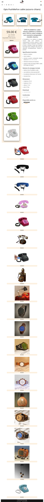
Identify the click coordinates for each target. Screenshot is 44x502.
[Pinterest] (6, 4)
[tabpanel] (8, 20)
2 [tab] (20, 28)
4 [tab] (24, 28)
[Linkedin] (11, 4)
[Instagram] (13, 4)
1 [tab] (19, 28)
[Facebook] (2, 4)
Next (41, 20)
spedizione (12, 36)
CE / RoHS (26, 97)
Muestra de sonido (32, 59)
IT (41, 1)
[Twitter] (4, 4)
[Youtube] (8, 4)
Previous (2, 20)
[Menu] (8, 2)
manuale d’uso (27, 92)
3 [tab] (22, 28)
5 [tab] (26, 28)
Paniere (41, 5)
